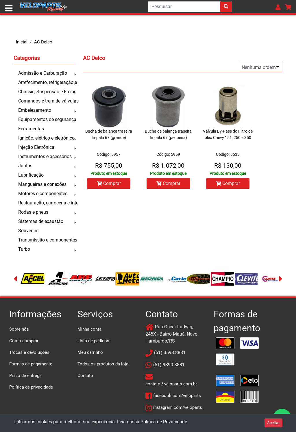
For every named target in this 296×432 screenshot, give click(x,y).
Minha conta (89, 329)
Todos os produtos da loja (102, 364)
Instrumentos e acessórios (45, 156)
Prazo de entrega (25, 375)
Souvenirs (28, 230)
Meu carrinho (90, 352)
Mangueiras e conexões (42, 184)
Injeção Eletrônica (36, 147)
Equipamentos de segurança (46, 119)
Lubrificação (31, 175)
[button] (278, 7)
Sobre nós (19, 329)
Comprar (109, 183)
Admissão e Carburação (42, 73)
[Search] (190, 6)
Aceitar (273, 422)
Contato (85, 375)
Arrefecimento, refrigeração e (46, 82)
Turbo (24, 249)
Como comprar (23, 340)
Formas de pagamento (31, 364)
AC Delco (43, 42)
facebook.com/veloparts (177, 395)
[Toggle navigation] (9, 8)
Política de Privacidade (163, 421)
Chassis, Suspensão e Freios (46, 91)
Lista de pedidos (93, 340)
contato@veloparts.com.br (171, 384)
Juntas (25, 166)
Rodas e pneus (33, 212)
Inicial (21, 42)
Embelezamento (34, 110)
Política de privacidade (31, 387)
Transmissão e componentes (46, 240)
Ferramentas (31, 128)
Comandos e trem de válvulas (46, 101)
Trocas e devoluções (29, 352)
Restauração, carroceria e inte (46, 203)
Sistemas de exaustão (40, 221)
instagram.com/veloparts (177, 407)
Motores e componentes (42, 193)
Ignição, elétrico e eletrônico (46, 138)
